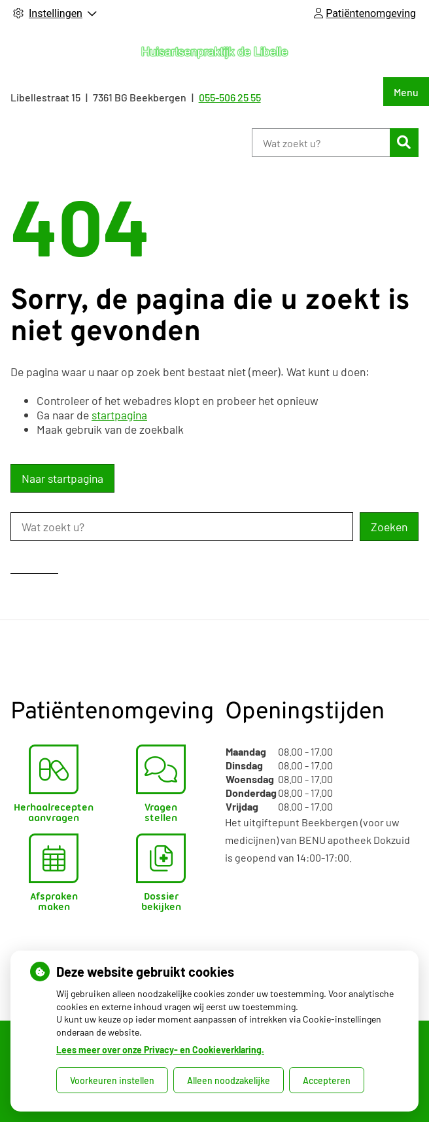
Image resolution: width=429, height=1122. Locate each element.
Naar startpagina (62, 478)
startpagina (119, 415)
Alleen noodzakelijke (228, 1080)
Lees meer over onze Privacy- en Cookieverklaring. (160, 1049)
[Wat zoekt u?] (321, 142)
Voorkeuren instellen (112, 1080)
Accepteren (327, 1080)
